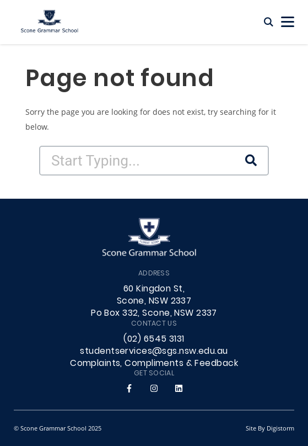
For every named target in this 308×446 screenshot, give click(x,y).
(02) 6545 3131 (153, 339)
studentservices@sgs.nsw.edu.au (154, 351)
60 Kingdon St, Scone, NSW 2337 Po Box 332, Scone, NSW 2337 (154, 301)
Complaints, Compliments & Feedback (154, 364)
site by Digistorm (270, 428)
